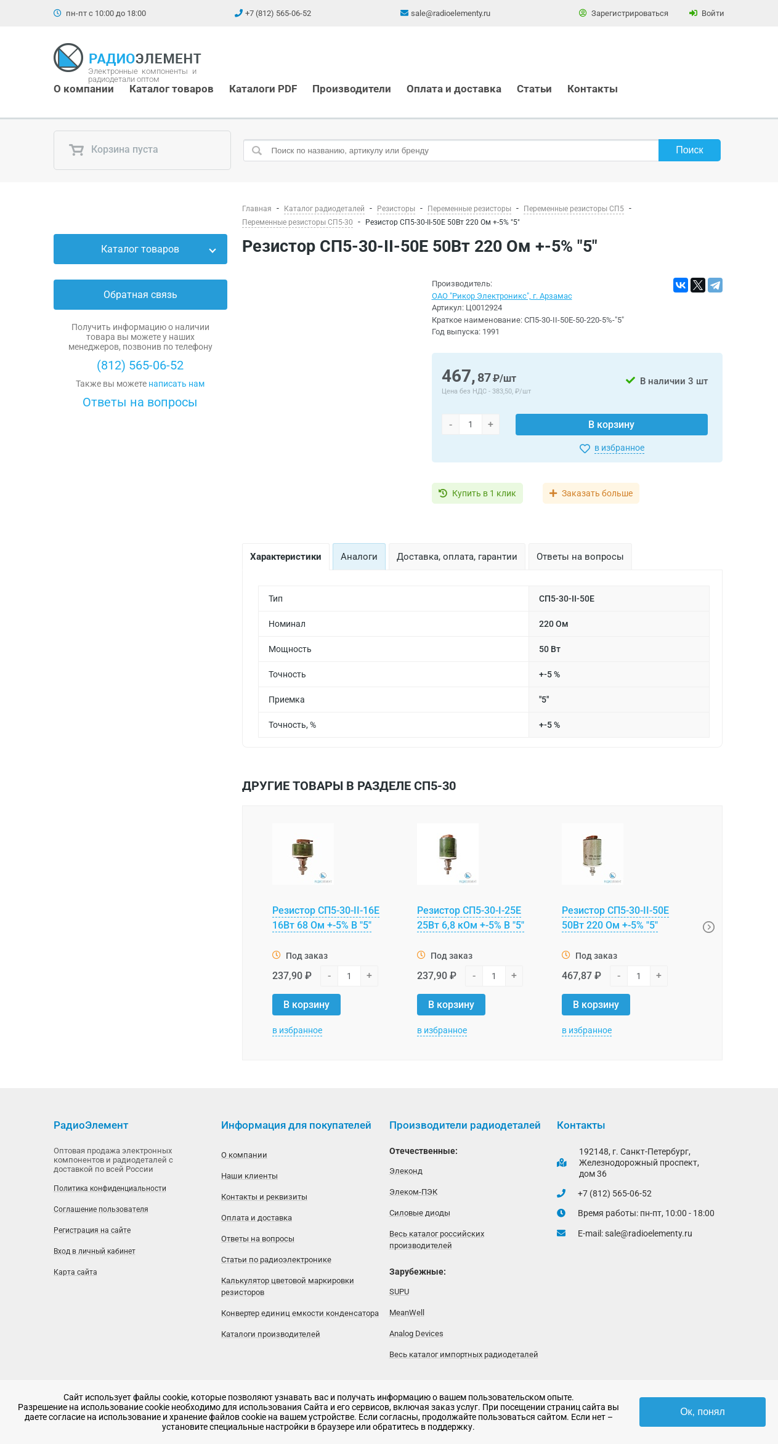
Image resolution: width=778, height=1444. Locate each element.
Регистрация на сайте (92, 1230)
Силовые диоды (419, 1212)
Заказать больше (597, 493)
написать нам (176, 384)
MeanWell (406, 1312)
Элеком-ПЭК (413, 1191)
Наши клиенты (249, 1175)
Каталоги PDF (263, 89)
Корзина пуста (113, 150)
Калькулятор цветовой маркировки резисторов (287, 1286)
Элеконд (406, 1171)
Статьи (534, 89)
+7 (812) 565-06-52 (278, 13)
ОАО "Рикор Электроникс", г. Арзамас (502, 295)
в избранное (619, 448)
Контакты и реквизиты (264, 1196)
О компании (84, 89)
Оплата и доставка (454, 89)
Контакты (592, 89)
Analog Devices (416, 1333)
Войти (706, 13)
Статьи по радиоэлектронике (276, 1259)
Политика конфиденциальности (110, 1188)
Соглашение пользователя (101, 1209)
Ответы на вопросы (140, 402)
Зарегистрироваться (623, 13)
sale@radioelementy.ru (450, 13)
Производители (351, 89)
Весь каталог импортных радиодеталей (463, 1354)
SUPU (399, 1291)
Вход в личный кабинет (95, 1251)
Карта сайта (75, 1272)
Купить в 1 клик (484, 493)
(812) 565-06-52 (140, 365)
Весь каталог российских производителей (436, 1239)
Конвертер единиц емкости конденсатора (300, 1313)
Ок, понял (702, 1411)
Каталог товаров (171, 89)
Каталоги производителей (270, 1334)
